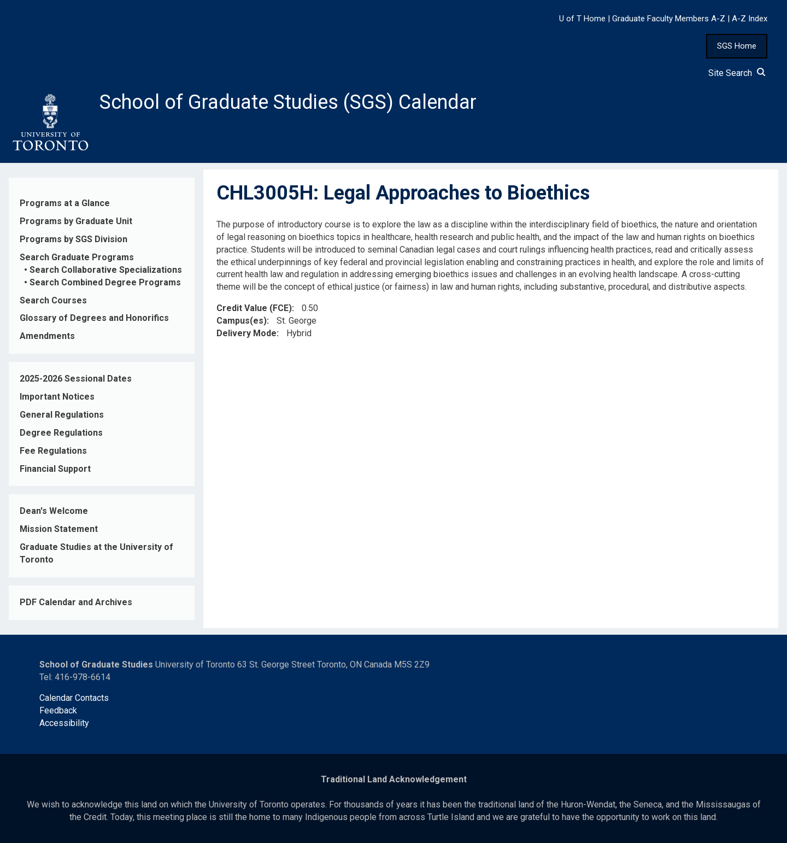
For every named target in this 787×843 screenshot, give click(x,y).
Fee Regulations (53, 451)
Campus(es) (241, 320)
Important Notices (57, 396)
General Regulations (62, 414)
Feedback (58, 710)
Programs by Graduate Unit (76, 221)
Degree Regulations (61, 433)
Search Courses (53, 300)
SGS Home (736, 46)
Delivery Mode (246, 333)
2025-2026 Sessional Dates (76, 378)
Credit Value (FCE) (254, 308)
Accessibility (64, 723)
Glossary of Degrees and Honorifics (94, 318)
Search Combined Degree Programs (105, 282)
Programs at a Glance (65, 203)
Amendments (47, 336)
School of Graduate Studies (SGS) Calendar (288, 102)
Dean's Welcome (54, 511)
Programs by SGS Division (73, 239)
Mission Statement (59, 529)
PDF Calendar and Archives (76, 602)
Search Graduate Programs (77, 257)
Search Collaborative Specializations (106, 270)
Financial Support (55, 469)
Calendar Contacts (74, 698)
